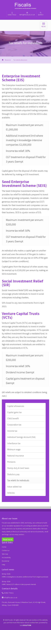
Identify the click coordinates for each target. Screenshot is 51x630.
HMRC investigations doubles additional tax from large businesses (25, 576)
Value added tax (14, 486)
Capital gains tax (14, 412)
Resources (8, 60)
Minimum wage (13, 449)
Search (40, 14)
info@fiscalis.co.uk (27, 14)
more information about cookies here (25, 622)
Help (3, 564)
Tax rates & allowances (20, 60)
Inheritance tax (13, 443)
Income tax (12, 430)
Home (4, 547)
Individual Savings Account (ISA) (21, 437)
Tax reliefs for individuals (18, 480)
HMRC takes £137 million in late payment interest (19, 584)
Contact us (5, 550)
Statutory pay (13, 474)
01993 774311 (12, 14)
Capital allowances (15, 406)
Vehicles (11, 492)
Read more (7, 539)
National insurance (15, 455)
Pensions (11, 461)
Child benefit (13, 418)
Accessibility (6, 557)
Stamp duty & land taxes (18, 467)
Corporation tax (14, 424)
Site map (5, 554)
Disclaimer (5, 561)
